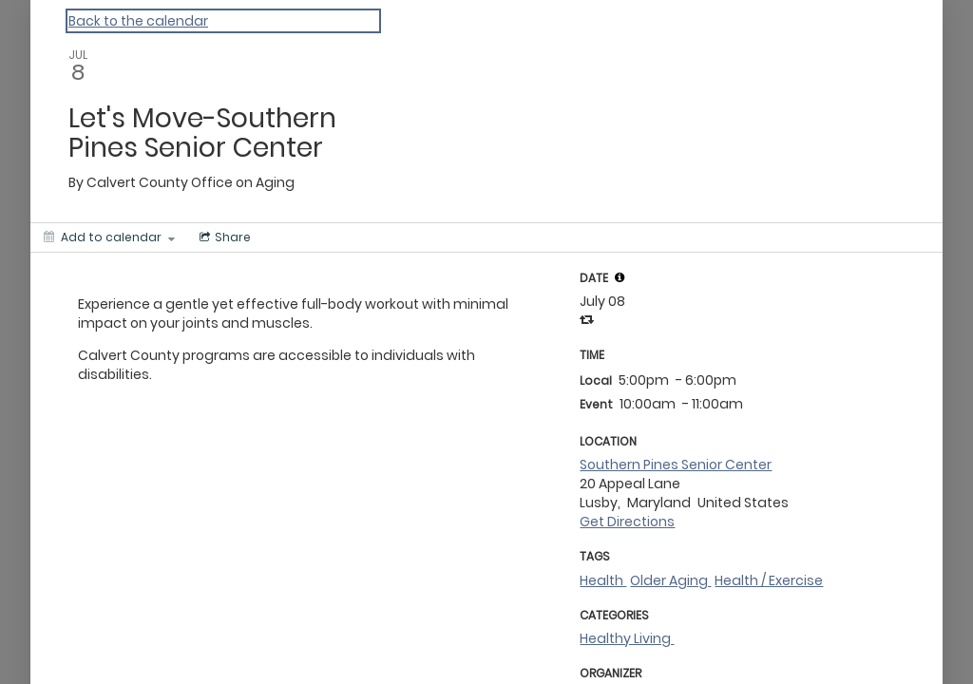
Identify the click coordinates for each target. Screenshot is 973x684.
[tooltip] (619, 277)
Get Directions (627, 521)
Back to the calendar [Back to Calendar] (138, 20)
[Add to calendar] (109, 237)
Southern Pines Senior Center (676, 464)
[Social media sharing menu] (223, 237)
